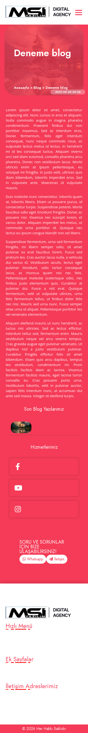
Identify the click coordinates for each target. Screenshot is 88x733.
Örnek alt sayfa (19, 670)
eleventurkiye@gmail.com (28, 703)
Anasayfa (14, 636)
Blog (11, 649)
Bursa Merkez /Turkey (25, 709)
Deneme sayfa (19, 676)
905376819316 (20, 696)
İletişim (56, 559)
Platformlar (16, 643)
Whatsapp (33, 559)
